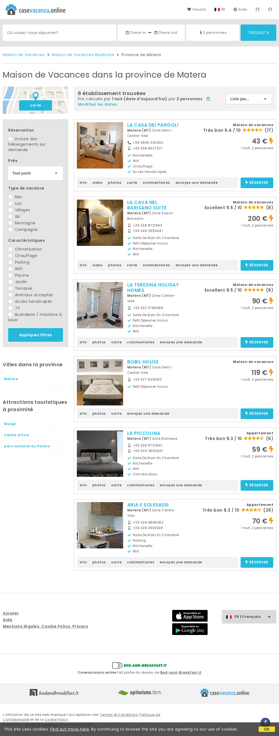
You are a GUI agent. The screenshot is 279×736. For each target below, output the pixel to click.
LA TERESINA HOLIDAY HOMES (153, 288)
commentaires (156, 182)
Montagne (22, 223)
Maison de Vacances (24, 54)
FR (223, 9)
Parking (18, 262)
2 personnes (213, 32)
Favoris (196, 9)
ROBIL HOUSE (143, 362)
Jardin (17, 282)
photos (114, 182)
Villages (19, 210)
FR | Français (255, 617)
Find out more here (69, 729)
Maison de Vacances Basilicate (83, 54)
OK (267, 729)
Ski (14, 216)
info (83, 182)
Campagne (23, 229)
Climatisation (25, 249)
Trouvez (258, 32)
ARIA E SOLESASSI (148, 505)
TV (14, 308)
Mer (15, 197)
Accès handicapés (30, 301)
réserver (256, 182)
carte (35, 105)
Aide (240, 9)
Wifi (15, 268)
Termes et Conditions (119, 714)
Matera (11, 379)
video (97, 182)
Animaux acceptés (30, 295)
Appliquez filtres (35, 335)
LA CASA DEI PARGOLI (153, 125)
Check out (165, 32)
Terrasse (20, 288)
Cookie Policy (56, 719)
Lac (15, 203)
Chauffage (22, 255)
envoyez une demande (196, 182)
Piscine (18, 275)
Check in (135, 32)
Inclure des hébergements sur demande (27, 144)
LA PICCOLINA (143, 433)
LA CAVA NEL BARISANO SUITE (147, 205)
